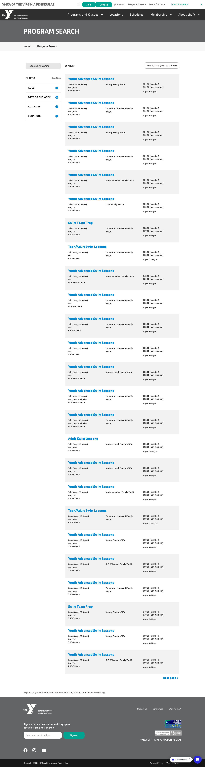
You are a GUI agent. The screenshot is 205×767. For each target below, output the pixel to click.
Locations (116, 14)
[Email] (42, 735)
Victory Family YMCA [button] (116, 84)
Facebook (25, 750)
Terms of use (172, 763)
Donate (104, 4)
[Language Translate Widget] (186, 4)
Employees (158, 709)
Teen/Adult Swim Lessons (87, 247)
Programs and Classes (85, 14)
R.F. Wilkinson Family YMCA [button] (119, 564)
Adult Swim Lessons (83, 438)
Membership (161, 14)
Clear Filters (56, 78)
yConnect (119, 4)
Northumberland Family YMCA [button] (120, 180)
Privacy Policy (156, 763)
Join (89, 4)
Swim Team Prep (80, 223)
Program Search (137, 4)
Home (26, 46)
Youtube (44, 750)
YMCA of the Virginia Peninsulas (28, 4)
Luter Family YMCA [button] (115, 204)
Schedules (137, 14)
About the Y (188, 14)
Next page (171, 678)
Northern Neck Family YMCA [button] (119, 372)
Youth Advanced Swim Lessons (91, 79)
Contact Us (142, 709)
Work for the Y (157, 4)
